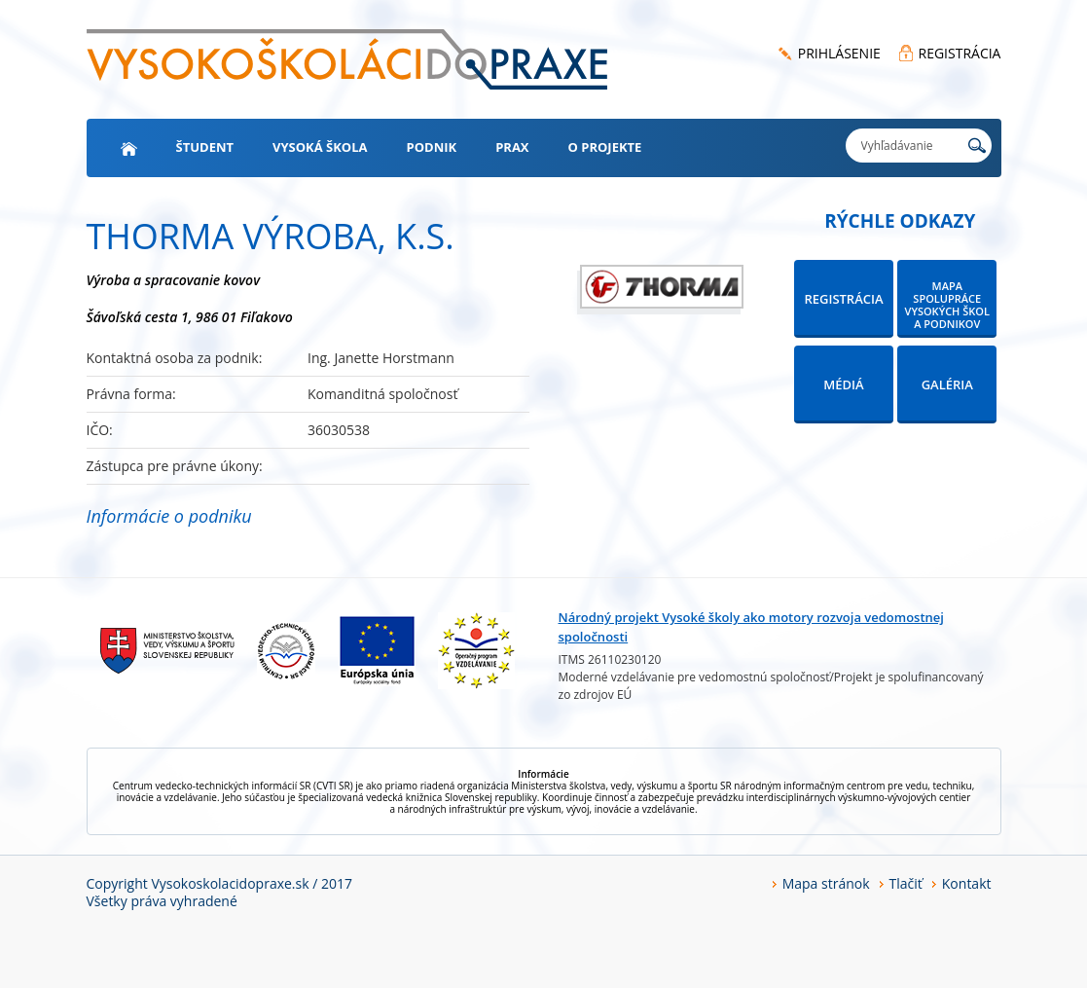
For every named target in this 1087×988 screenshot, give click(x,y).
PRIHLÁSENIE (839, 53)
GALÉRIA (947, 384)
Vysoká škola (320, 147)
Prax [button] (511, 147)
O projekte (605, 147)
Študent (205, 147)
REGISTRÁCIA (960, 53)
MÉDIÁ (843, 384)
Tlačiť (906, 883)
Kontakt (967, 883)
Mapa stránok (826, 883)
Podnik (432, 147)
